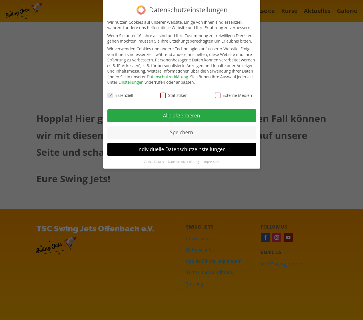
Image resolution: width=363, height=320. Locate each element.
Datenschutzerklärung (167, 75)
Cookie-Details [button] (154, 161)
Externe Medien (233, 94)
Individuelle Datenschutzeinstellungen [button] (181, 148)
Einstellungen (131, 81)
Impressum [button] (211, 161)
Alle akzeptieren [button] (181, 114)
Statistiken (174, 94)
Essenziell (120, 94)
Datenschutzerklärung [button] (184, 161)
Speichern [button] (181, 131)
